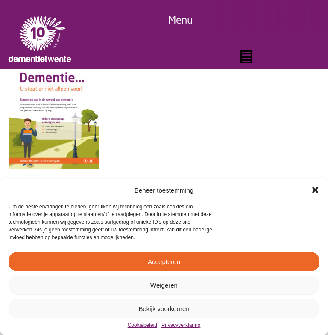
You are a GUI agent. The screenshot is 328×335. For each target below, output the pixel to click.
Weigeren (164, 285)
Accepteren (164, 261)
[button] (315, 190)
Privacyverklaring (180, 325)
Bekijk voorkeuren (163, 308)
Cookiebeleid (142, 325)
